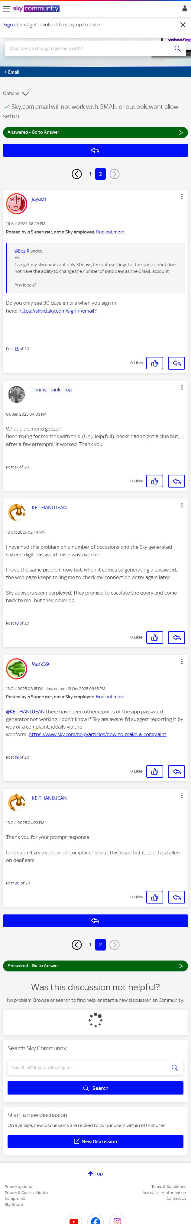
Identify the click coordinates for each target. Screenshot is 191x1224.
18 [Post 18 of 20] (17, 623)
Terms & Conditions (168, 1186)
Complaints (15, 1198)
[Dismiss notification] (183, 25)
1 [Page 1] (90, 174)
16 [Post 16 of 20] (17, 349)
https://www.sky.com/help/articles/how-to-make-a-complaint (98, 734)
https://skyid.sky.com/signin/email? (57, 311)
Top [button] (99, 1174)
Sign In (183, 10)
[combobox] (86, 48)
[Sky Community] (37, 9)
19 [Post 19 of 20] (17, 757)
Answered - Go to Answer (95, 132)
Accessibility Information (164, 1192)
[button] (182, 196)
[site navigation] (6, 9)
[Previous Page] (77, 174)
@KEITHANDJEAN (25, 712)
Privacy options (18, 1186)
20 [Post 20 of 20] (17, 883)
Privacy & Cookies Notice (26, 1192)
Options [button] (11, 93)
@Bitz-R (22, 251)
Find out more (110, 232)
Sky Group (14, 1204)
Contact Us (176, 1198)
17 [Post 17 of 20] (16, 467)
